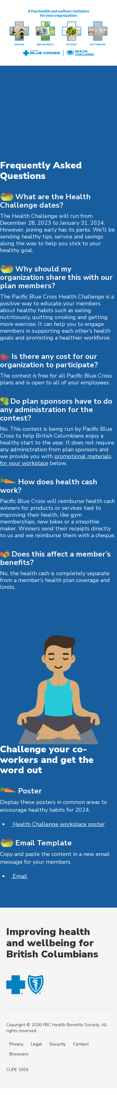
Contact (81, 1044)
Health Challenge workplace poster (58, 824)
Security (57, 1044)
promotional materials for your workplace (55, 460)
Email (19, 876)
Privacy (16, 1044)
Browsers (18, 1054)
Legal (36, 1044)
